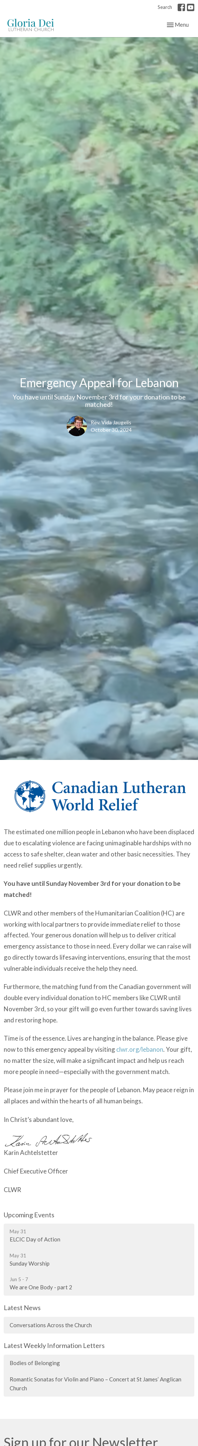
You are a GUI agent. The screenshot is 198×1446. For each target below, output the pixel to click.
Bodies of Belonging (35, 1362)
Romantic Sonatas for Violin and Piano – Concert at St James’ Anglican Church (95, 1383)
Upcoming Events (29, 1215)
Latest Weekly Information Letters (54, 1345)
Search (165, 7)
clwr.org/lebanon (139, 1049)
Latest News (22, 1307)
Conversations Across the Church (51, 1325)
